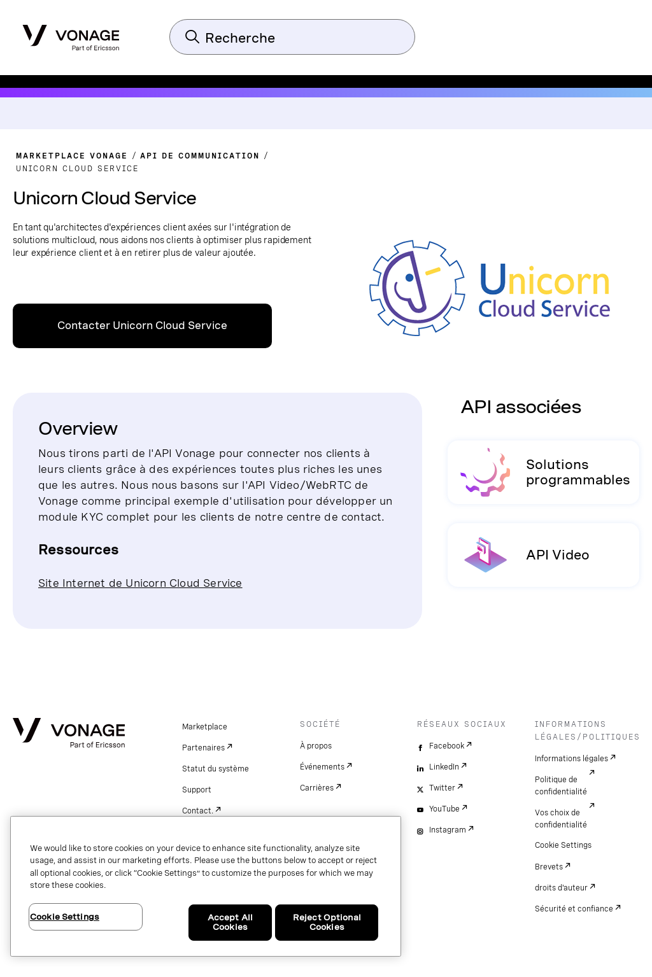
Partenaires (203, 747)
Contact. (197, 810)
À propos (316, 746)
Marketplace (204, 726)
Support (196, 789)
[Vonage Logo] (71, 34)
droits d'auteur (561, 887)
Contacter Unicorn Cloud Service (142, 326)
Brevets (549, 866)
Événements (322, 767)
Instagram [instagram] (447, 830)
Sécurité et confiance (574, 908)
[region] (205, 886)
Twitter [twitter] (442, 788)
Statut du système (215, 768)
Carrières (317, 788)
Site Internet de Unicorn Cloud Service (140, 582)
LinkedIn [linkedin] (444, 767)
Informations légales (571, 758)
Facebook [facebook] (446, 746)
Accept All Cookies (230, 922)
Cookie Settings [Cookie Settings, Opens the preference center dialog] (64, 917)
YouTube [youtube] (444, 809)
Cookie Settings (563, 845)
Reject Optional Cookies (327, 922)
